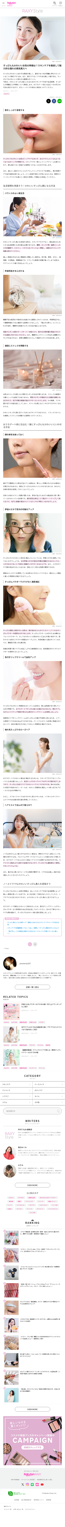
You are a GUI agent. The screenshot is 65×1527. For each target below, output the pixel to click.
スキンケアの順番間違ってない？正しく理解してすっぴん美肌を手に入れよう (33, 928)
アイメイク (6, 1090)
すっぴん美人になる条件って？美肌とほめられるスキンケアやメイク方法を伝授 (33, 923)
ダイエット (40, 1209)
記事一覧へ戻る (32, 987)
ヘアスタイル (20, 1205)
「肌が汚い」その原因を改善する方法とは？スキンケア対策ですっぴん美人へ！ (32, 932)
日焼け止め (32, 1022)
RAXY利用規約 (15, 1479)
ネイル (37, 1096)
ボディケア (38, 1090)
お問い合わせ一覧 (18, 1509)
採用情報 (48, 1500)
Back (6, 948)
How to (6, 94)
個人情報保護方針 (26, 1500)
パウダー (41, 1022)
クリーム (41, 1068)
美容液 (48, 1045)
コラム (4, 1102)
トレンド (40, 1201)
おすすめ (14, 1022)
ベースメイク (39, 1084)
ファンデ (29, 1209)
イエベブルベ (43, 1205)
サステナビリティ (30, 1509)
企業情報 (16, 1500)
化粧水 (10, 1209)
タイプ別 (32, 1212)
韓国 (19, 1201)
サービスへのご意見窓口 (28, 1479)
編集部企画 (23, 1022)
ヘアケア (5, 1096)
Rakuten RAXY (12, 4)
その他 (37, 1102)
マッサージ (32, 1068)
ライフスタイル (52, 1209)
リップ (10, 1205)
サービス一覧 (7, 1509)
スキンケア (14, 91)
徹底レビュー (52, 1201)
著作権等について (39, 1500)
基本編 (11, 1201)
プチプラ (32, 1045)
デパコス (40, 1045)
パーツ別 (54, 1205)
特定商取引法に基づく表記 (44, 1479)
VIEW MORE (32, 1185)
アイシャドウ (29, 1201)
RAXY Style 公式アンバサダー (48, 1197)
